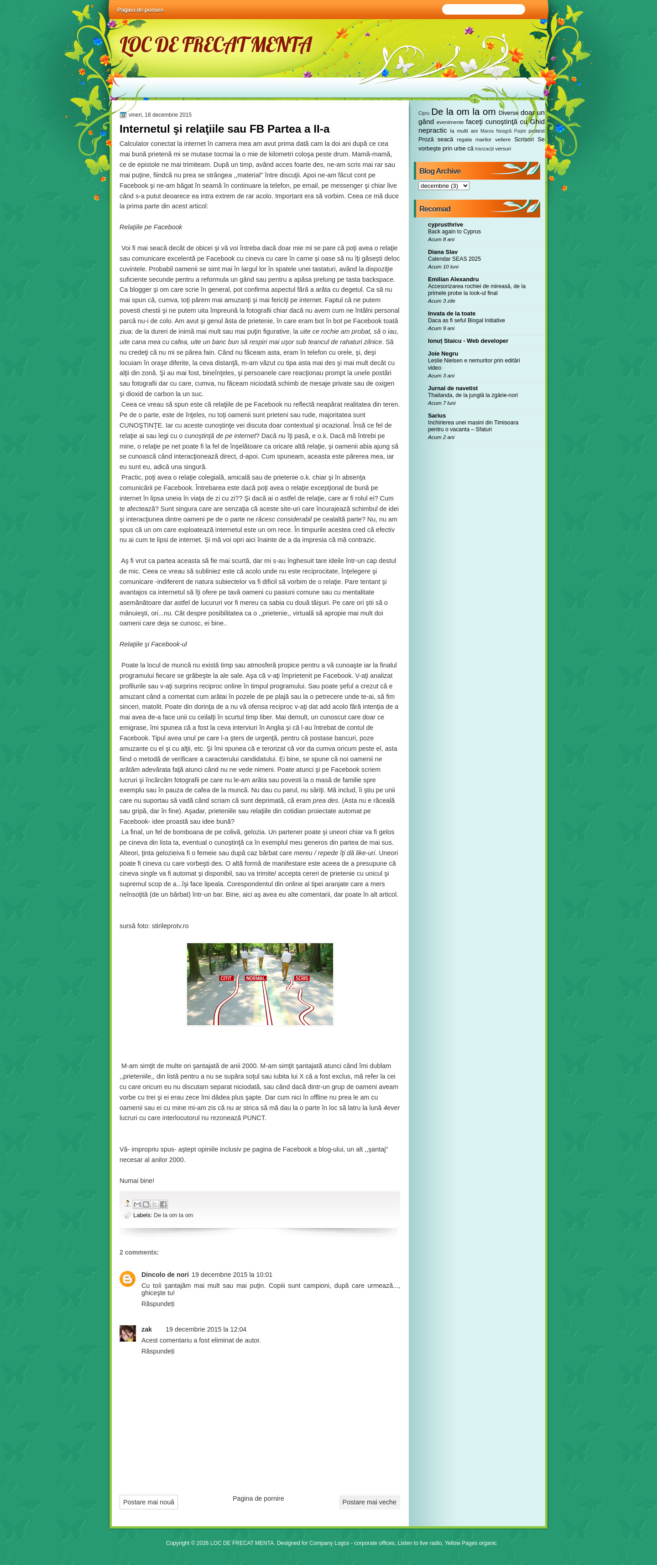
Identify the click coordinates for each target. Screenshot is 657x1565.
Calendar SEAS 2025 (454, 259)
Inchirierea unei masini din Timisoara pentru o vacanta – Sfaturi (473, 426)
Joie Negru (443, 353)
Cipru (424, 113)
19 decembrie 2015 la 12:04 (206, 1329)
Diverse (509, 112)
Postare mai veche (369, 1502)
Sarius (437, 415)
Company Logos (329, 1543)
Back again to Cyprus (454, 231)
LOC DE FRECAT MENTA (216, 44)
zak (146, 1329)
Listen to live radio (420, 1543)
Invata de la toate (451, 313)
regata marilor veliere (484, 139)
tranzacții (484, 148)
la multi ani (464, 131)
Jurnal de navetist (453, 388)
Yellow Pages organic (471, 1543)
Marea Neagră (495, 131)
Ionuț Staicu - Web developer (468, 340)
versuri (503, 148)
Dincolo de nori (165, 1274)
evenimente (450, 122)
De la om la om (173, 1215)
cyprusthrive (445, 224)
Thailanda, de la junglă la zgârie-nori (473, 395)
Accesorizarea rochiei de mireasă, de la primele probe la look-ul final (477, 290)
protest (537, 131)
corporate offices (374, 1543)
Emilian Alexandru (453, 279)
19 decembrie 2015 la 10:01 (232, 1274)
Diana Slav (443, 251)
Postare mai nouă (148, 1502)
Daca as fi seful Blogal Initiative (466, 320)
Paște (520, 131)
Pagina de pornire (140, 10)
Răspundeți (157, 1303)
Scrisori (524, 139)
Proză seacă (435, 139)
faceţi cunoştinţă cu (496, 121)
